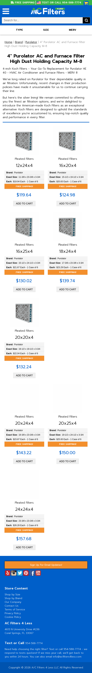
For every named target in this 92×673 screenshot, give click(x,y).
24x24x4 (24, 509)
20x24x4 (24, 423)
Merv (72, 30)
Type (19, 30)
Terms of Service (15, 609)
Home (8, 42)
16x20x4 (67, 165)
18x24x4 (67, 251)
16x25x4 (24, 251)
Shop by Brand (13, 598)
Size (46, 30)
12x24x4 (24, 165)
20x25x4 (68, 423)
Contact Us (11, 606)
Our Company (13, 602)
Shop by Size (12, 594)
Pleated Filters (24, 159)
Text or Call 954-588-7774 (61, 2)
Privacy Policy (13, 613)
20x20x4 (24, 337)
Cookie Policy (13, 617)
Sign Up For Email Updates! (46, 565)
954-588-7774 (34, 643)
